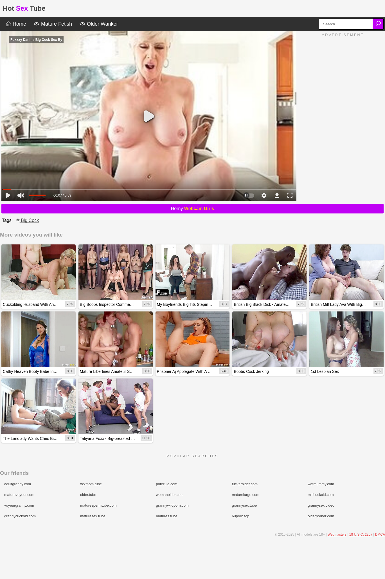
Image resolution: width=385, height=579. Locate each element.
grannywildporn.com (172, 505)
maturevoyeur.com (19, 495)
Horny (192, 208)
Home (15, 24)
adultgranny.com (17, 484)
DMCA (380, 534)
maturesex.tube (92, 516)
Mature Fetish (52, 24)
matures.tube (166, 516)
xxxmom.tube (91, 484)
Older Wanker (98, 24)
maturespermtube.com (98, 505)
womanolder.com (170, 495)
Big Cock (27, 220)
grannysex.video (321, 505)
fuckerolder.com (245, 484)
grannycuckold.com (20, 516)
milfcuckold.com (321, 495)
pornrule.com (166, 484)
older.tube (88, 495)
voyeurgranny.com (19, 505)
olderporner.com (321, 516)
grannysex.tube (244, 505)
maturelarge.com (245, 495)
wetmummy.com (321, 484)
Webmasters (337, 534)
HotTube (24, 8)
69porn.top (240, 516)
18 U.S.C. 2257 (360, 534)
